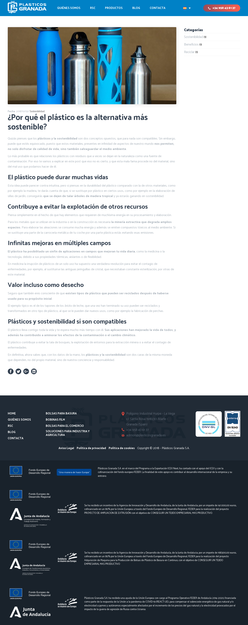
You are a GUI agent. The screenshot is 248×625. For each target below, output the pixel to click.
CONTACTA (157, 8)
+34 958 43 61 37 (224, 8)
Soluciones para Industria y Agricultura (68, 433)
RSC (92, 8)
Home (12, 414)
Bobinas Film (55, 420)
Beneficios (191, 44)
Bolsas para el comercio (65, 426)
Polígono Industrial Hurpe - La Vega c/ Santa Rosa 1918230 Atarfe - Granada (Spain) (151, 419)
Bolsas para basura (61, 414)
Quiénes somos (68, 8)
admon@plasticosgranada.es (146, 435)
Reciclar (189, 52)
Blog (136, 8)
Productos (114, 8)
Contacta (15, 438)
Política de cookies (122, 448)
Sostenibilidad (37, 111)
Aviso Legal (66, 448)
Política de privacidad (91, 448)
